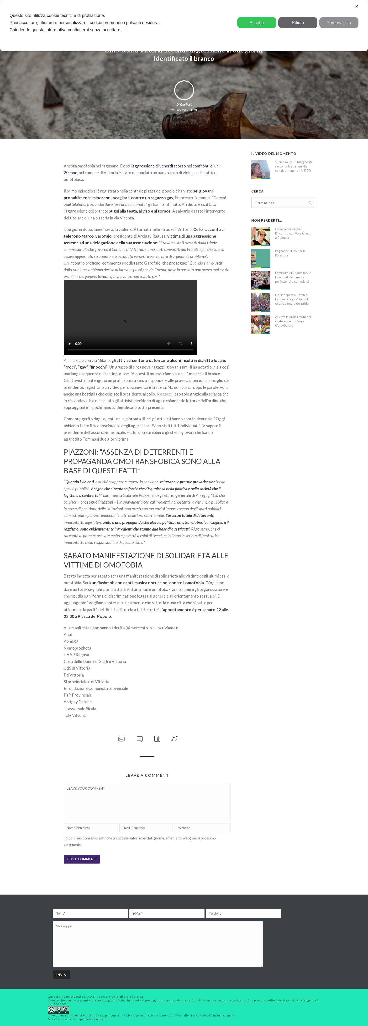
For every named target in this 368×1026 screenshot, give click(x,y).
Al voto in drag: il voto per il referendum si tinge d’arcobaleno (293, 321)
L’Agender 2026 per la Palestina (290, 253)
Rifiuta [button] (298, 22)
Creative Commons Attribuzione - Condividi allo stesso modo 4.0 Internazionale (177, 1015)
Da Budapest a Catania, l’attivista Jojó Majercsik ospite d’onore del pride (292, 299)
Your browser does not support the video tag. (130, 317)
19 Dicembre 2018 (184, 110)
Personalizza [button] (338, 22)
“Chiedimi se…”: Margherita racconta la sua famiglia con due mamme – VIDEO (294, 166)
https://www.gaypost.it (92, 1019)
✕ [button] (356, 6)
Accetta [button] (257, 22)
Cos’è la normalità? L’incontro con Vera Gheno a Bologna (293, 233)
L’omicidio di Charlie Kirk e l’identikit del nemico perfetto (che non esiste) (293, 277)
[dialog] (184, 25)
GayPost (186, 104)
